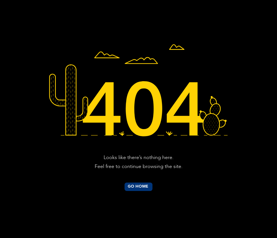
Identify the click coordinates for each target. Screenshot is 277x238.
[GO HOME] (138, 187)
